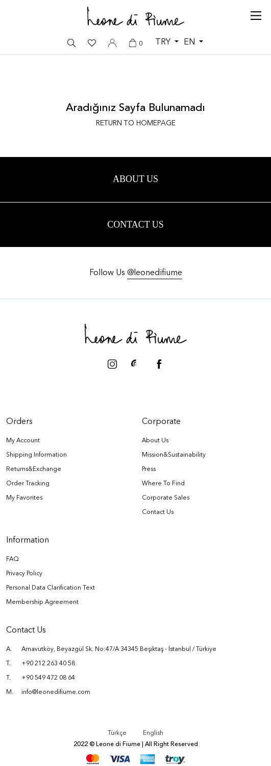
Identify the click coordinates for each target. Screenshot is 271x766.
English (153, 735)
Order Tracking (28, 485)
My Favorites (24, 500)
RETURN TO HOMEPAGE (136, 123)
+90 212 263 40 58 (48, 665)
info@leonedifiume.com (55, 694)
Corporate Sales (165, 500)
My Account (23, 442)
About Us (155, 442)
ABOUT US (135, 179)
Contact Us (135, 225)
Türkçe (117, 735)
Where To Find (163, 485)
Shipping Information (36, 457)
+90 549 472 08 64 (48, 680)
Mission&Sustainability (174, 457)
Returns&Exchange (33, 471)
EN (190, 42)
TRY (164, 42)
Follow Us (135, 275)
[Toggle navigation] (256, 13)
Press (149, 471)
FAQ (12, 561)
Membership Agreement (42, 604)
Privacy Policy (24, 575)
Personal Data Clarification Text (50, 590)
